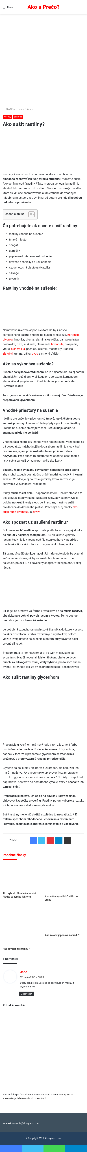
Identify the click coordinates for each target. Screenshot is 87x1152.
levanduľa (57, 344)
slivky (36, 512)
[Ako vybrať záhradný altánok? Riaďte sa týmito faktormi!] (22, 876)
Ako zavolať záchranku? (16, 948)
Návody (29, 109)
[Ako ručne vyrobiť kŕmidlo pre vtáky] (64, 878)
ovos (35, 353)
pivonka (8, 339)
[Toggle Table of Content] (30, 214)
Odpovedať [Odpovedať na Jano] (26, 993)
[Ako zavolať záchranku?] (22, 925)
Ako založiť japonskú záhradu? (62, 935)
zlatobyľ (8, 353)
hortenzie (74, 335)
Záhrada (18, 116)
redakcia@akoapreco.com (25, 1123)
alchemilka (18, 349)
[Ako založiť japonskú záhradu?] (64, 919)
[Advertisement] (43, 59)
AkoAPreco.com (13, 109)
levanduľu (23, 512)
